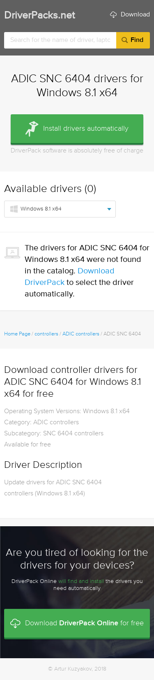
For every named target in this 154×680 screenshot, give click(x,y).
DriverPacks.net (39, 16)
